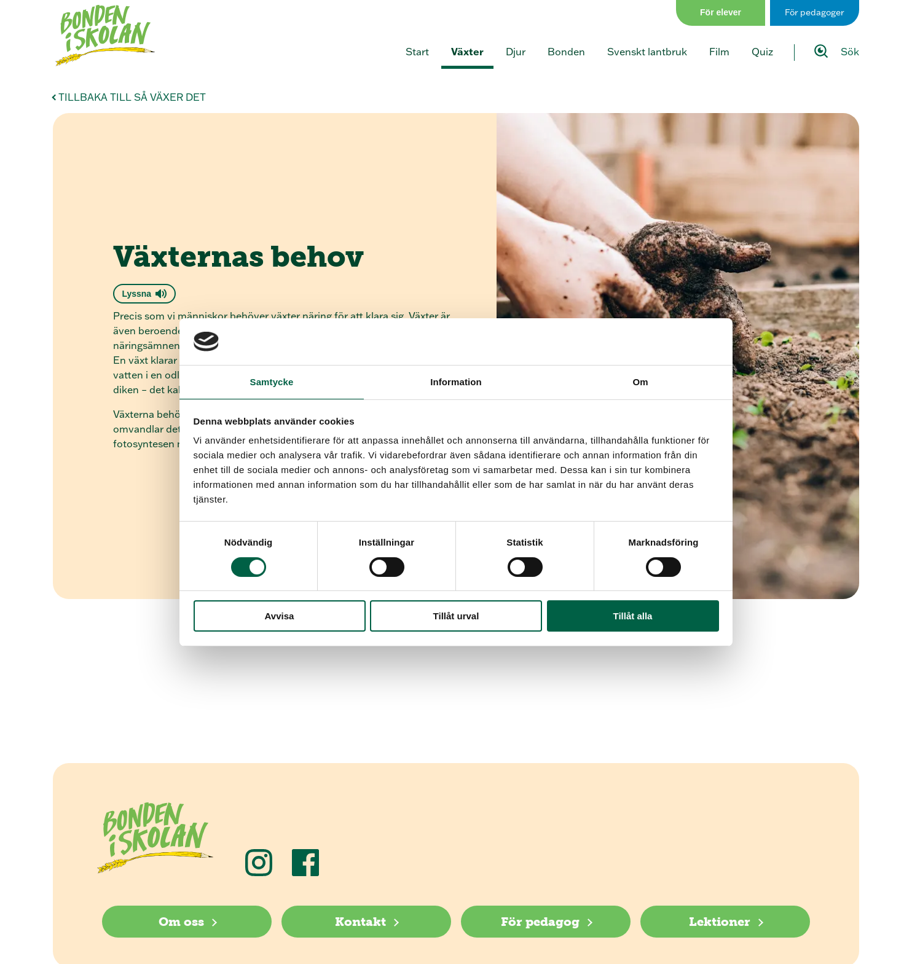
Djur (515, 51)
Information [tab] (456, 382)
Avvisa (279, 616)
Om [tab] (640, 382)
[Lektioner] (725, 922)
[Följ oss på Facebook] (305, 862)
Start (417, 51)
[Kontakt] (366, 922)
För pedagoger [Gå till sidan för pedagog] (814, 12)
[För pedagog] (546, 922)
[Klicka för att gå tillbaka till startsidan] (105, 35)
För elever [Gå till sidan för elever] (720, 12)
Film (719, 51)
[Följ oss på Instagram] (258, 862)
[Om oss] (187, 922)
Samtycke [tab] (272, 382)
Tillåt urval (456, 616)
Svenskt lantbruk (647, 51)
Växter (467, 51)
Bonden (566, 51)
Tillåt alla (633, 616)
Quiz (762, 51)
